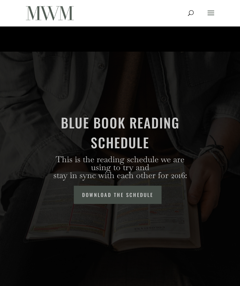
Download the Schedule (117, 194)
